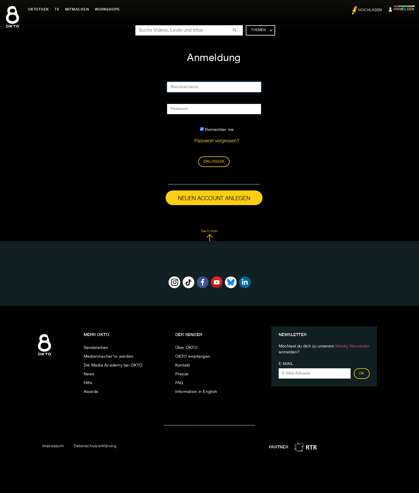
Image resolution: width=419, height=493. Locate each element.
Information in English (196, 392)
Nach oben (209, 235)
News (89, 374)
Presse (182, 374)
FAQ (179, 383)
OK (361, 373)
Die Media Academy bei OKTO (113, 365)
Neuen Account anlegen (214, 198)
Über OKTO (186, 348)
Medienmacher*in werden (109, 356)
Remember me (217, 129)
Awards (91, 392)
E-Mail (286, 364)
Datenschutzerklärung (95, 446)
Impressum (53, 446)
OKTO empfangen (192, 356)
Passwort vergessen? (216, 141)
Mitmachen (77, 9)
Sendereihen (96, 348)
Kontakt (182, 365)
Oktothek (38, 9)
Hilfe (88, 383)
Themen (261, 30)
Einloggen (213, 161)
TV (57, 9)
